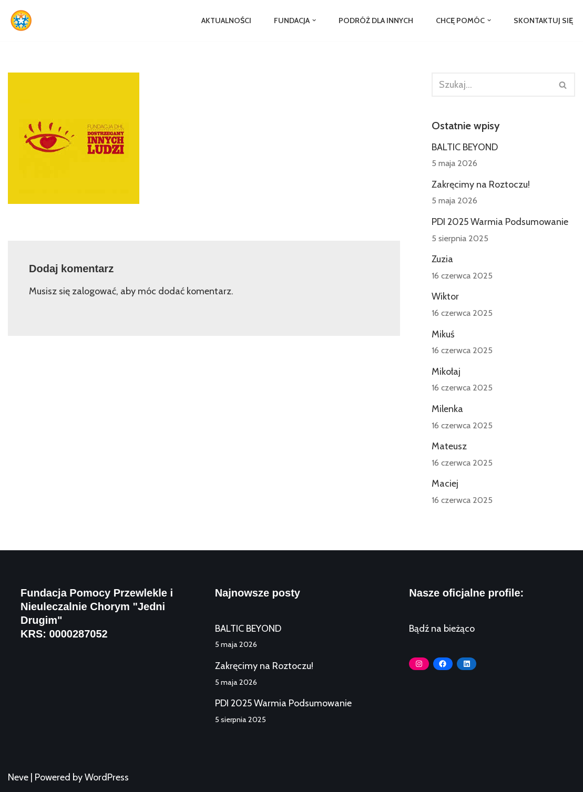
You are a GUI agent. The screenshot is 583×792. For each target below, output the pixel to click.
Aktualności (226, 20)
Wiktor (445, 296)
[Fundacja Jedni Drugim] (23, 20)
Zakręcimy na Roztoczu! (481, 184)
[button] (314, 20)
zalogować (94, 291)
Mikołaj (446, 371)
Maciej (445, 483)
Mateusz (449, 446)
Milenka (447, 409)
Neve (18, 777)
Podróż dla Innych (376, 20)
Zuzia (442, 259)
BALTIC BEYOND (465, 147)
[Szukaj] (491, 85)
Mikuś (443, 334)
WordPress (107, 777)
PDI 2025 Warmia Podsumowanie (500, 222)
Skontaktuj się (543, 20)
